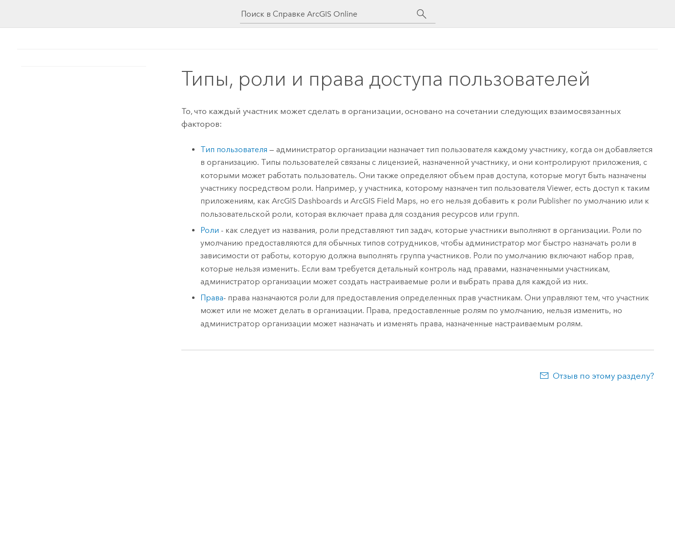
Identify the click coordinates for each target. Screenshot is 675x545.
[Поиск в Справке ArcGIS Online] (329, 14)
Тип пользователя (233, 149)
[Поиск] (422, 14)
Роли (209, 230)
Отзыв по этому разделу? (603, 376)
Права (211, 297)
